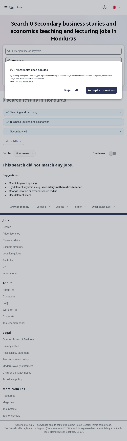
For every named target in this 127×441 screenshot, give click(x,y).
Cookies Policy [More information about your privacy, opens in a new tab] (26, 81)
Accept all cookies (101, 90)
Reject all (71, 90)
